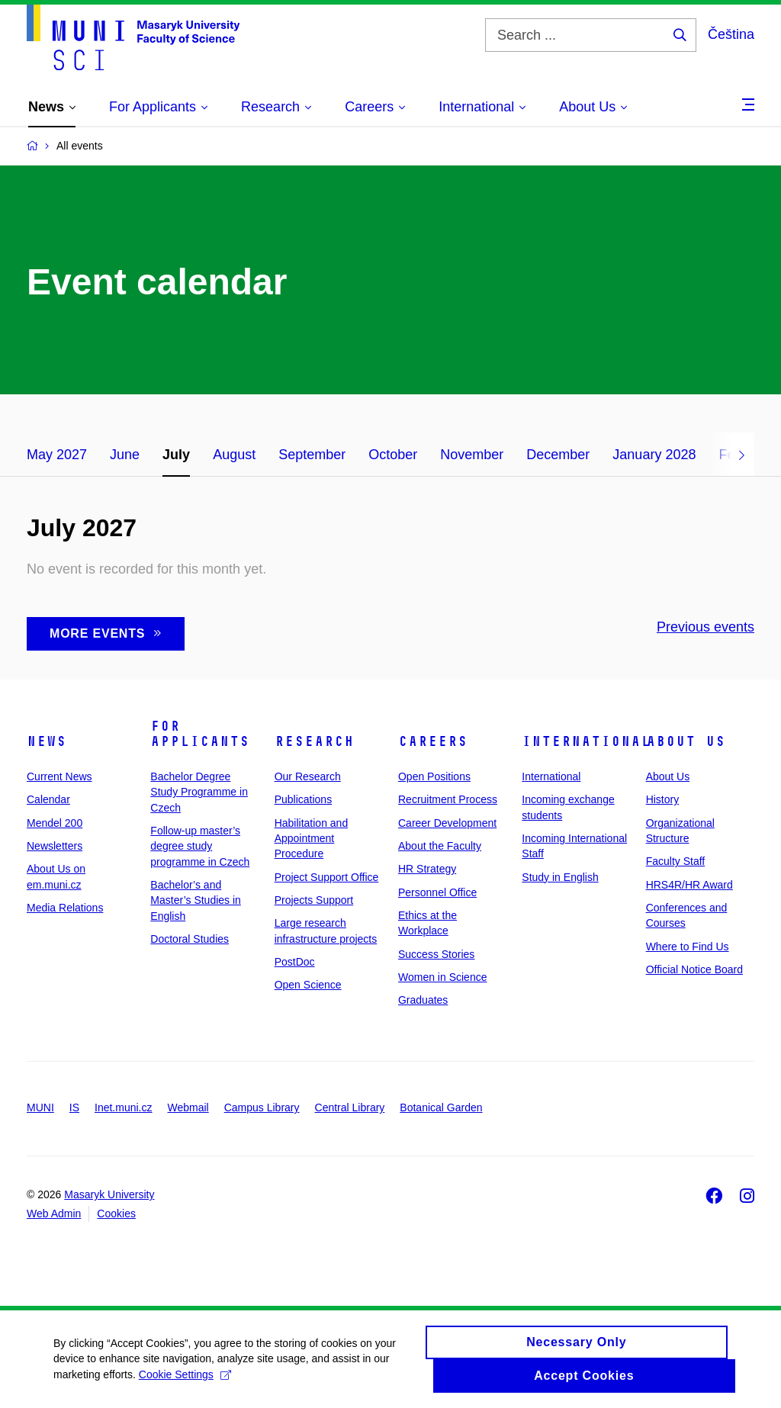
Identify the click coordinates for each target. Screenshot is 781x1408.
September (312, 454)
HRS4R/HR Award (689, 885)
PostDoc (295, 962)
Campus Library (262, 1107)
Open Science (308, 985)
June (125, 454)
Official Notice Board (694, 969)
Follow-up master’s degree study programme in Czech (199, 846)
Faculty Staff (675, 861)
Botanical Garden (441, 1107)
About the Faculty (439, 846)
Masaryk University (109, 1194)
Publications (304, 799)
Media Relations (65, 908)
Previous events (705, 627)
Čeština (731, 34)
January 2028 (654, 454)
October (392, 454)
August (234, 454)
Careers (433, 741)
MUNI (40, 1107)
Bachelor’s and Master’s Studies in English (195, 900)
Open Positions (434, 776)
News (46, 741)
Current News (59, 776)
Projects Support (314, 900)
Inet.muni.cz (123, 1107)
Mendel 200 (54, 823)
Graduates (423, 1000)
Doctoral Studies (189, 939)
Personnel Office (437, 892)
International (586, 741)
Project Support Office (327, 877)
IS (74, 1107)
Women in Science (442, 977)
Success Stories (436, 954)
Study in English (560, 877)
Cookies (116, 1213)
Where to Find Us (687, 946)
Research (314, 741)
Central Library (350, 1107)
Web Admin (54, 1213)
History (663, 799)
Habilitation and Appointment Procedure (312, 838)
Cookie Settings (185, 1380)
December (558, 454)
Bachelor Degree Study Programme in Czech (199, 792)
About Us (685, 741)
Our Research (308, 776)
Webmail (188, 1107)
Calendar (48, 799)
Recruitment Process (447, 799)
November (471, 454)
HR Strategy (427, 869)
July (176, 454)
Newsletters (54, 846)
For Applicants (199, 734)
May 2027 (57, 454)
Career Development (447, 823)
